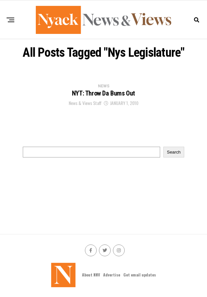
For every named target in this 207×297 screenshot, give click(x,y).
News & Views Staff (85, 102)
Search (174, 152)
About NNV (91, 274)
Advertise (111, 274)
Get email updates (139, 274)
